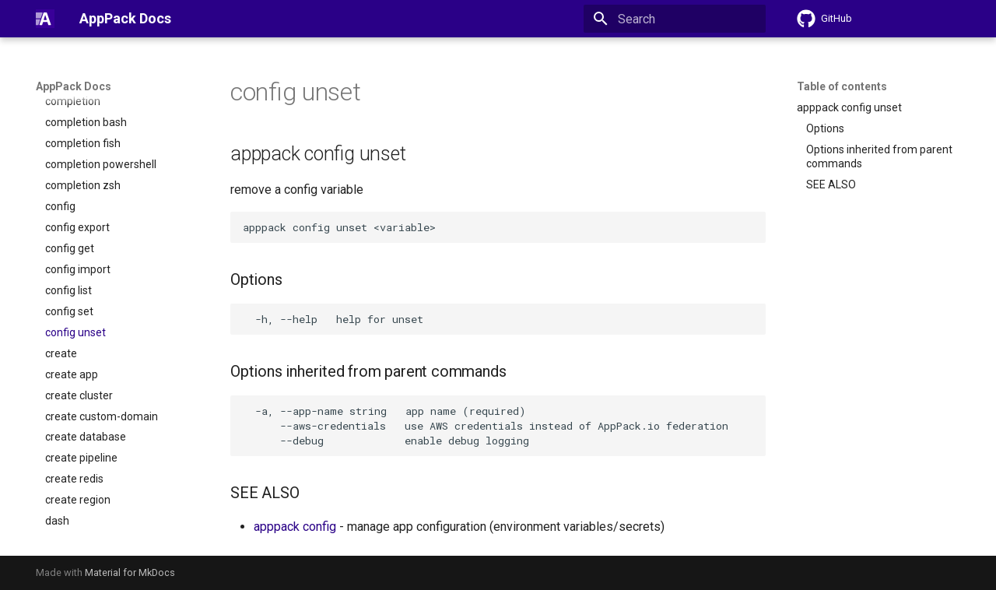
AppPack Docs (73, 86)
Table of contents (842, 86)
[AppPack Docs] (45, 18)
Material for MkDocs (130, 572)
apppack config (295, 526)
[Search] (675, 19)
